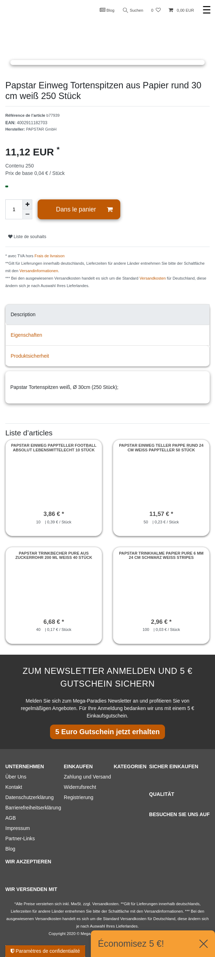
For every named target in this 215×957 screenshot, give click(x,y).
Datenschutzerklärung (29, 797)
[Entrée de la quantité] (13, 209)
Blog (107, 9)
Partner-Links (20, 838)
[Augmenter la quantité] (27, 204)
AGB (10, 818)
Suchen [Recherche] (133, 10)
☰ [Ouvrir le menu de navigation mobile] (206, 10)
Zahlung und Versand (87, 777)
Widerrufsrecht (80, 787)
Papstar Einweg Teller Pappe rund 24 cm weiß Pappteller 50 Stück (161, 447)
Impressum (17, 828)
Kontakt (13, 787)
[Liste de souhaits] (156, 10)
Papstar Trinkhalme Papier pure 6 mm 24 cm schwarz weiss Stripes (161, 555)
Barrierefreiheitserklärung (33, 807)
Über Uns (15, 777)
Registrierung (78, 797)
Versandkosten (152, 278)
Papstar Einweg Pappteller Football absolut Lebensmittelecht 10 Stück (54, 447)
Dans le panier (84, 209)
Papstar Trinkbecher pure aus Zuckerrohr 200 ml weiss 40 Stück (53, 555)
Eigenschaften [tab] (26, 335)
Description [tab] (23, 314)
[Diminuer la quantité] (27, 214)
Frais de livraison (49, 256)
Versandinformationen (39, 271)
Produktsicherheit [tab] (30, 356)
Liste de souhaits (27, 236)
